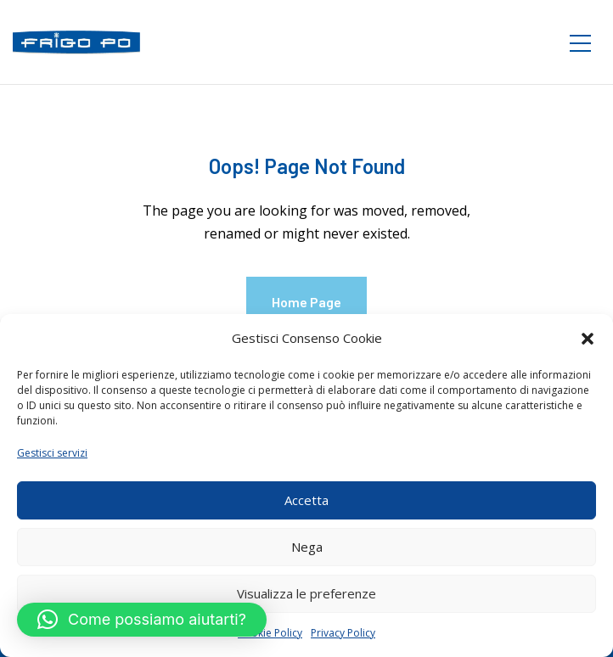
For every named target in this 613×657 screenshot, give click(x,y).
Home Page (306, 302)
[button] (587, 338)
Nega (307, 546)
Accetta (306, 499)
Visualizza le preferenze (306, 593)
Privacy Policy (343, 633)
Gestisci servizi (52, 453)
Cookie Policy (270, 633)
